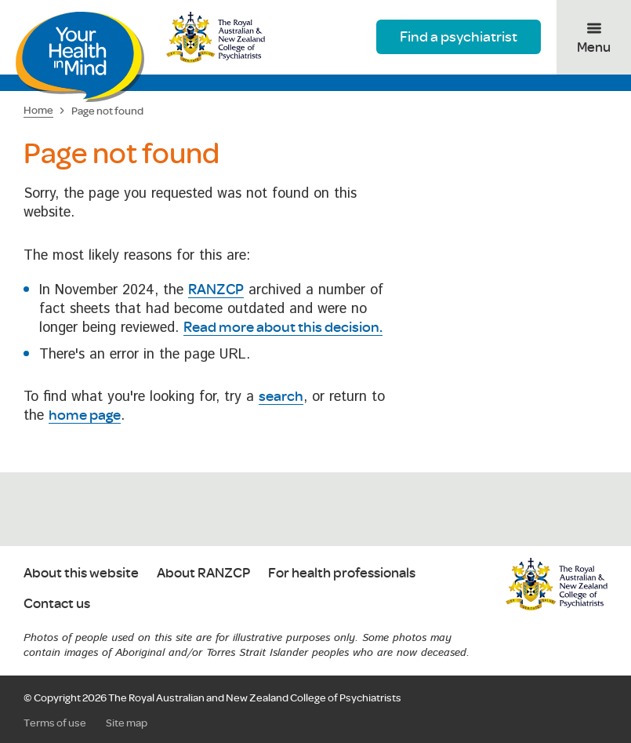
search (281, 395)
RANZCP (216, 288)
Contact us (57, 603)
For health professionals (341, 573)
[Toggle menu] (594, 37)
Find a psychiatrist (458, 36)
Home (38, 110)
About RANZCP (203, 573)
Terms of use (55, 722)
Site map (126, 722)
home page (85, 414)
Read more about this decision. (283, 326)
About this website (81, 573)
